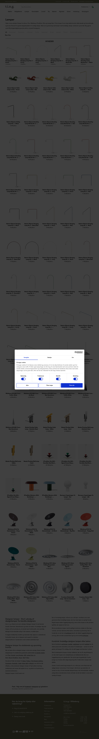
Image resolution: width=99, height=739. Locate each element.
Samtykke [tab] (26, 357)
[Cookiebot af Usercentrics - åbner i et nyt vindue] (76, 352)
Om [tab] (73, 357)
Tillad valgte (49, 385)
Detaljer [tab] (49, 357)
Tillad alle (71, 385)
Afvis (27, 385)
